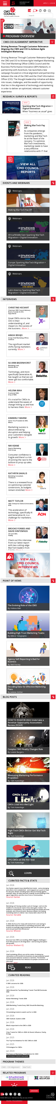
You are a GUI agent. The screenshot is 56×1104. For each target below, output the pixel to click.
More (24, 328)
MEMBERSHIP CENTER (25, 3)
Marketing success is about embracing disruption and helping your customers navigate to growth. (20, 432)
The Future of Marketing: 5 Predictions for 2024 (22, 1054)
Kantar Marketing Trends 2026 (16, 998)
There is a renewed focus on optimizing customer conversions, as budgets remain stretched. (20, 486)
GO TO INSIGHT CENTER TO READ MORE (18, 1056)
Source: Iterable (13, 914)
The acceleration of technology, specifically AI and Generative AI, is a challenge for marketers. (20, 514)
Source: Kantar (13, 897)
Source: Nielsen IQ (15, 945)
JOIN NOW (34, 1091)
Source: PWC (12, 963)
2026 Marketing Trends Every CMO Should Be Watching (25, 1005)
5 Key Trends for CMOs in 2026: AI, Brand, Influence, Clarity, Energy (26, 1033)
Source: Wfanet (13, 930)
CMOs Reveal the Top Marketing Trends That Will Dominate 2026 (26, 991)
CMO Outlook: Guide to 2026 (15, 1019)
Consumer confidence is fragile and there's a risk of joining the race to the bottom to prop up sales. (20, 458)
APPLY (45, 3)
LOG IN (52, 3)
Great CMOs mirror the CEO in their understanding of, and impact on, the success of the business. (20, 323)
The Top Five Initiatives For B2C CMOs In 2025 (21, 1040)
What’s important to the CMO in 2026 (18, 1025)
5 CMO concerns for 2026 (14, 983)
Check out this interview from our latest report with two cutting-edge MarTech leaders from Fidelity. (19, 545)
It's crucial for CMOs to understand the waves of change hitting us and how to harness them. (21, 403)
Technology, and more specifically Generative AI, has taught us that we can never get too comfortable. (21, 375)
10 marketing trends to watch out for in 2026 (21, 1012)
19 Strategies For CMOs (14, 1047)
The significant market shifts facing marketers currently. (19, 347)
